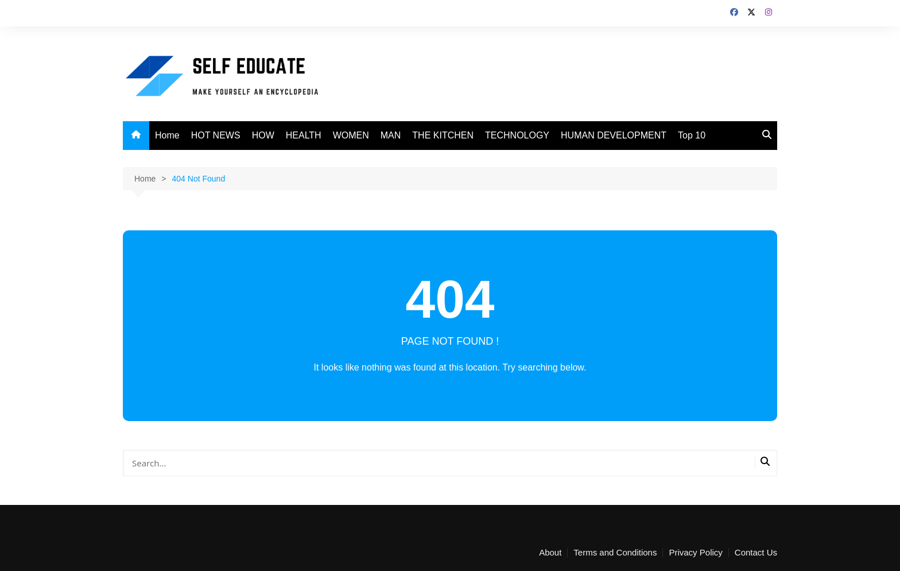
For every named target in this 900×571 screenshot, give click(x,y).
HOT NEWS (215, 135)
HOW (263, 135)
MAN (391, 135)
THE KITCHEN (443, 135)
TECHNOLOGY (517, 135)
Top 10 (691, 135)
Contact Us (756, 552)
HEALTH (303, 135)
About (550, 552)
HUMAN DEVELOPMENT (613, 135)
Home (167, 135)
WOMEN (351, 135)
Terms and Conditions (615, 552)
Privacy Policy (695, 552)
